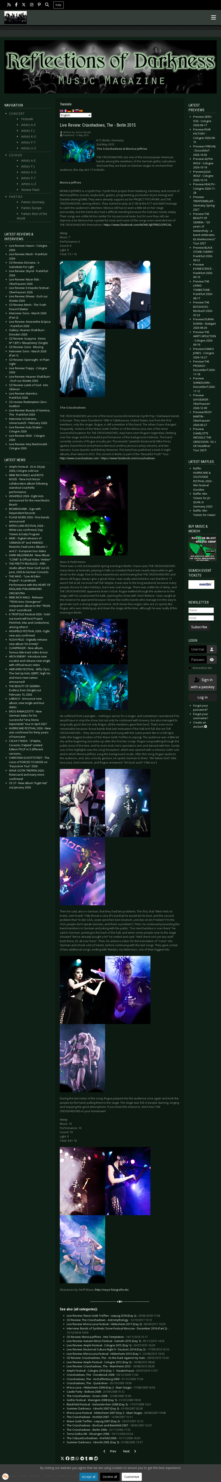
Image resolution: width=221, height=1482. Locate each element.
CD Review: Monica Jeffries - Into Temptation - (107, 1337)
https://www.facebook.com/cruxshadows (128, 458)
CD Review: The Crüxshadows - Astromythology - (109, 1320)
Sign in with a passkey (203, 683)
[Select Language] (76, 115)
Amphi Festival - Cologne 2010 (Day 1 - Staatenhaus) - (112, 1370)
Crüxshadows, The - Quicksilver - (99, 1383)
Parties (16, 197)
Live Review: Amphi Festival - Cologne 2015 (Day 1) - (111, 1345)
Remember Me (202, 668)
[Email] (201, 618)
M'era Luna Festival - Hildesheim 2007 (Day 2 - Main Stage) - (116, 1413)
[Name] (201, 610)
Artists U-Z (28, 148)
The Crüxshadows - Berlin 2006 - (99, 1430)
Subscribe (199, 627)
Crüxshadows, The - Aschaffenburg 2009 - (105, 1379)
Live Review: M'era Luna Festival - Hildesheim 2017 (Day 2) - (116, 1324)
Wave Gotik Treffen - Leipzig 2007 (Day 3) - (105, 1421)
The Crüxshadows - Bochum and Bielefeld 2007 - (109, 1425)
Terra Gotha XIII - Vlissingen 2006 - (100, 1434)
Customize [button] (131, 1477)
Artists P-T (28, 142)
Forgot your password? (200, 708)
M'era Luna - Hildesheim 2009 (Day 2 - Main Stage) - (111, 1387)
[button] (62, 1459)
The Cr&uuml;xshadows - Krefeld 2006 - (103, 1438)
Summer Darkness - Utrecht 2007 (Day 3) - (105, 1408)
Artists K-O (28, 136)
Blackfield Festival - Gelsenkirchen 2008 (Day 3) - (109, 1404)
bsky (58, 5)
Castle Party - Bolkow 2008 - (96, 1391)
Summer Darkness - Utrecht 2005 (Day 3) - (105, 1442)
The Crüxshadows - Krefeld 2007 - (100, 1417)
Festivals (27, 119)
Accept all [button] (88, 1477)
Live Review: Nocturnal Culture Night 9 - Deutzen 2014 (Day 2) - (118, 1349)
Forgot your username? (200, 716)
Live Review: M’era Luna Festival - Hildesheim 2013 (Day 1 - (115, 1354)
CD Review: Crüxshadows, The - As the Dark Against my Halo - (118, 1358)
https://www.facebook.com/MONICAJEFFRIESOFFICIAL (138, 225)
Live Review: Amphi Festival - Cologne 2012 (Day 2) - (111, 1362)
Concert (17, 113)
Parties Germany (32, 202)
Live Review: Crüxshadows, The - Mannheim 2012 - (110, 1366)
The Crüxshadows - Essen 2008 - (99, 1396)
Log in (202, 697)
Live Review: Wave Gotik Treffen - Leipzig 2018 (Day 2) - (113, 1316)
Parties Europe (31, 208)
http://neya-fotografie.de (111, 1290)
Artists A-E (28, 125)
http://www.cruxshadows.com (79, 458)
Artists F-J (28, 131)
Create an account (200, 724)
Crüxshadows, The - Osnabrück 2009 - (102, 1375)
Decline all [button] (110, 1477)
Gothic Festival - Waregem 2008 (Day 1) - (103, 1400)
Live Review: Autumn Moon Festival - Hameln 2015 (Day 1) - (115, 1341)
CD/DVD (15, 155)
